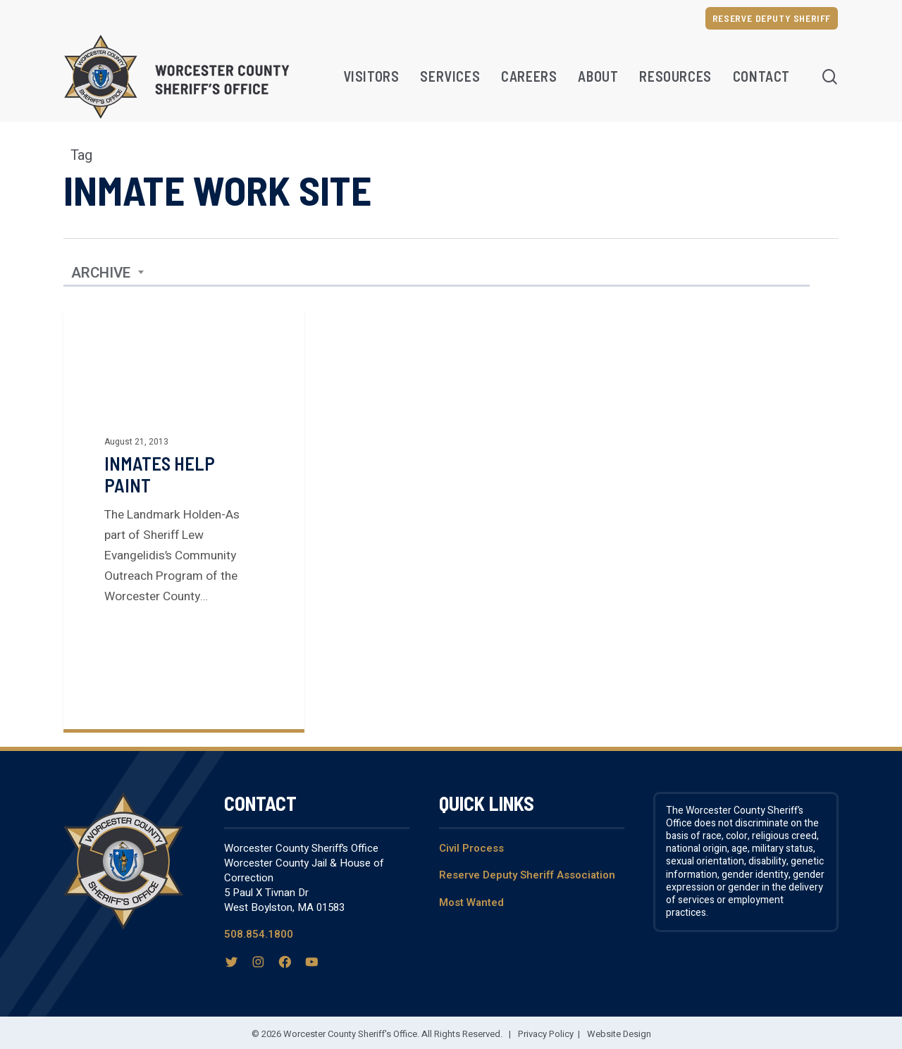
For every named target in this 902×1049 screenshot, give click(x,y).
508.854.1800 (258, 934)
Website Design (619, 1034)
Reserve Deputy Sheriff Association (527, 875)
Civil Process (471, 848)
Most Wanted (471, 902)
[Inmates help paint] (183, 519)
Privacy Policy (546, 1034)
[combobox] (107, 273)
